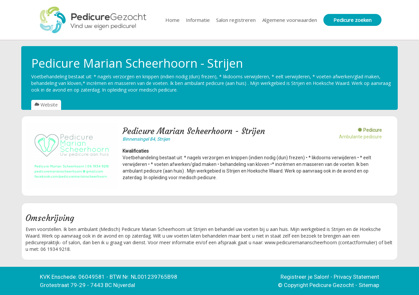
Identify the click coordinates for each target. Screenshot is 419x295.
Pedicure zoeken (352, 20)
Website (46, 105)
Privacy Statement (356, 276)
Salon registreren (236, 20)
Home (172, 20)
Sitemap (369, 285)
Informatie (198, 20)
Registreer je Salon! (305, 276)
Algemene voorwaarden (289, 20)
